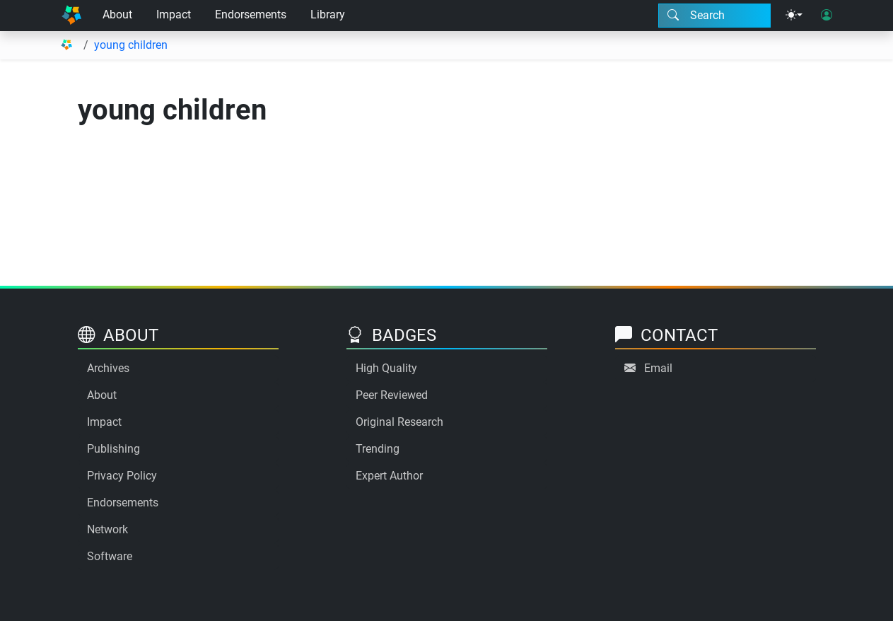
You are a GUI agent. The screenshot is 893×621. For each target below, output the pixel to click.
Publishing (113, 448)
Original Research (399, 422)
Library (327, 14)
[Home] (71, 15)
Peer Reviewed (392, 395)
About (117, 14)
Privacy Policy (122, 475)
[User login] (826, 15)
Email (658, 368)
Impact (173, 14)
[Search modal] (714, 16)
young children (131, 45)
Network (107, 529)
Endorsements (250, 14)
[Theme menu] (794, 15)
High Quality (386, 368)
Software (109, 556)
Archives (108, 368)
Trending (377, 448)
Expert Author (389, 475)
